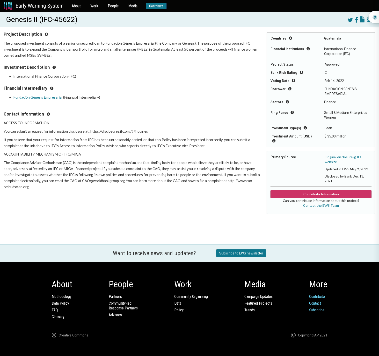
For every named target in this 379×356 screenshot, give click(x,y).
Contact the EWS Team (321, 205)
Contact (315, 303)
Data (177, 303)
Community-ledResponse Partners (123, 305)
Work (94, 6)
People (113, 6)
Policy (179, 310)
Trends (249, 310)
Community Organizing (191, 296)
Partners (115, 296)
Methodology (62, 296)
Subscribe (316, 310)
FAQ (55, 310)
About (76, 6)
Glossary (58, 317)
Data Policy (60, 303)
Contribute (156, 6)
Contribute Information (321, 194)
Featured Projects (258, 303)
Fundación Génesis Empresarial (37, 97)
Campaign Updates (258, 296)
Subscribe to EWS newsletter (241, 253)
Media (133, 6)
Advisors (115, 315)
